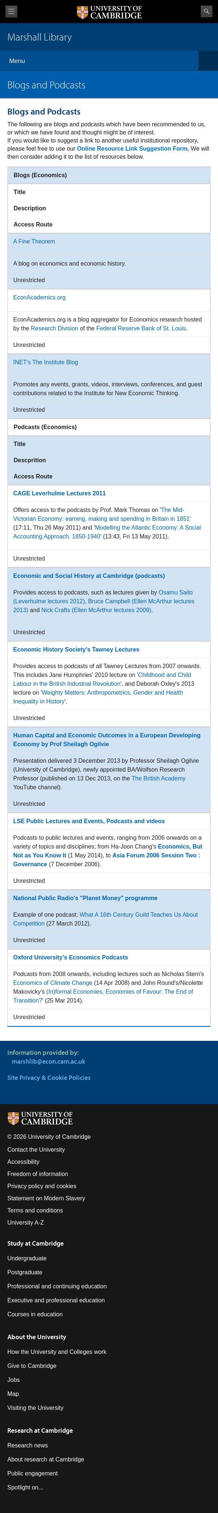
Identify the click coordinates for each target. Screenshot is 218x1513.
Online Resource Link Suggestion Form (132, 148)
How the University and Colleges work (56, 1352)
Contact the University (36, 1150)
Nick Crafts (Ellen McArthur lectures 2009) (96, 610)
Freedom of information (37, 1174)
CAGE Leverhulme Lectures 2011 (59, 493)
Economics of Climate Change (52, 983)
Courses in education (34, 1314)
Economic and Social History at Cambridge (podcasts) (89, 576)
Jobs (13, 1380)
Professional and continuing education (57, 1286)
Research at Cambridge (40, 1430)
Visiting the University (35, 1408)
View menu (11, 12)
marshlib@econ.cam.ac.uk (48, 1061)
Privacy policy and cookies (41, 1186)
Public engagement (32, 1473)
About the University (36, 1337)
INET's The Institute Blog (45, 362)
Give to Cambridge (31, 1366)
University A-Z (25, 1222)
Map (13, 1394)
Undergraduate (27, 1258)
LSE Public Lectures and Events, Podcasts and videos (89, 821)
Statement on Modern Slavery (46, 1198)
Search (206, 11)
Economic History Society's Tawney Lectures (76, 649)
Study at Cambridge (35, 1243)
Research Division (54, 328)
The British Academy (159, 778)
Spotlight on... (25, 1487)
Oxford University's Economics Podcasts (70, 957)
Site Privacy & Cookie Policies (49, 1077)
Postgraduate (24, 1272)
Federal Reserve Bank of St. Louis (141, 328)
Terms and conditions (35, 1210)
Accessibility (23, 1162)
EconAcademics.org (39, 297)
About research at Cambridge (45, 1459)
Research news (27, 1445)
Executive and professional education (56, 1300)
